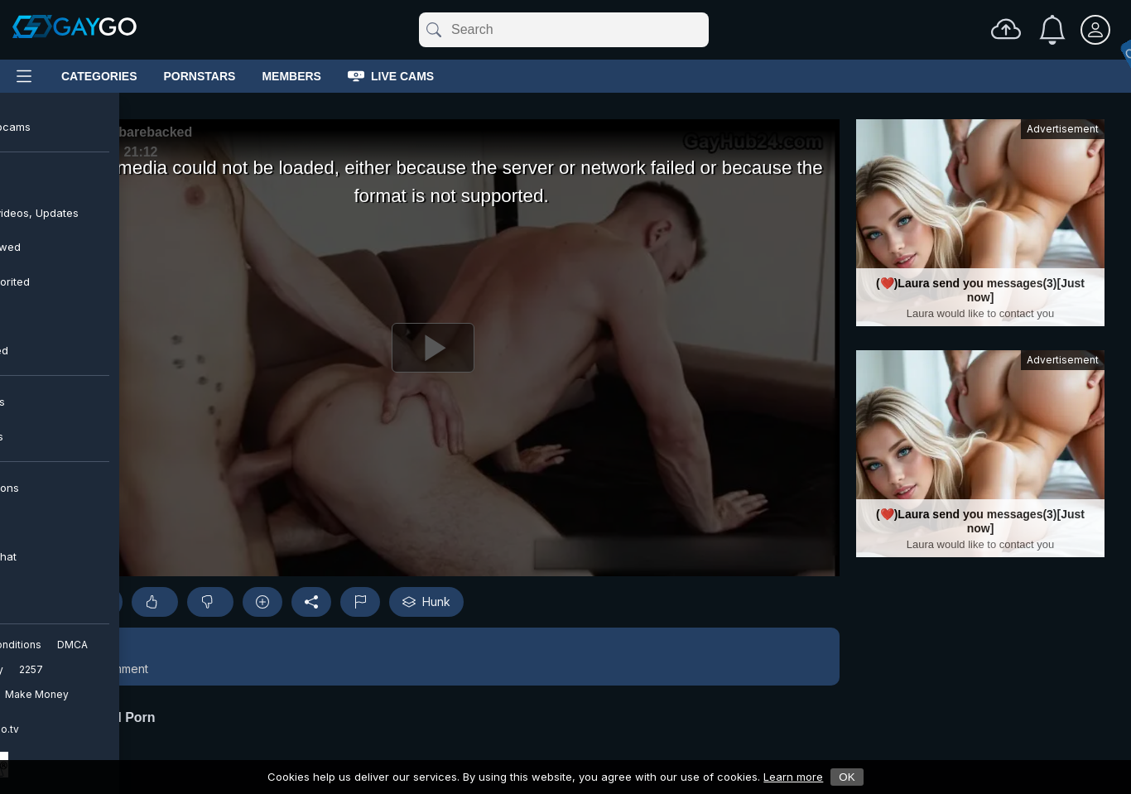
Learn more (793, 776)
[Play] (433, 347)
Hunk (426, 602)
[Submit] (432, 29)
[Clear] (705, 29)
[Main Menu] (24, 76)
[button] (433, 657)
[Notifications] (1052, 30)
